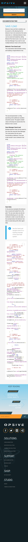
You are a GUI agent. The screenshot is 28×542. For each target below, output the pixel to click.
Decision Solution (9, 492)
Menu (25, 3)
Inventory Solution (9, 498)
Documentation (8, 506)
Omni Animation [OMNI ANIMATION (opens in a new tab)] (8, 489)
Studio (8, 526)
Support (9, 502)
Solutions (10, 485)
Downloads (7, 509)
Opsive (8, 3)
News (5, 530)
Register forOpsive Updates (4, 460)
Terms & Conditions (9, 533)
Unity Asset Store (22, 478)
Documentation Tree (10, 21)
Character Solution (10, 495)
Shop (7, 517)
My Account (7, 521)
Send (25, 463)
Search (14, 14)
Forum (6, 512)
